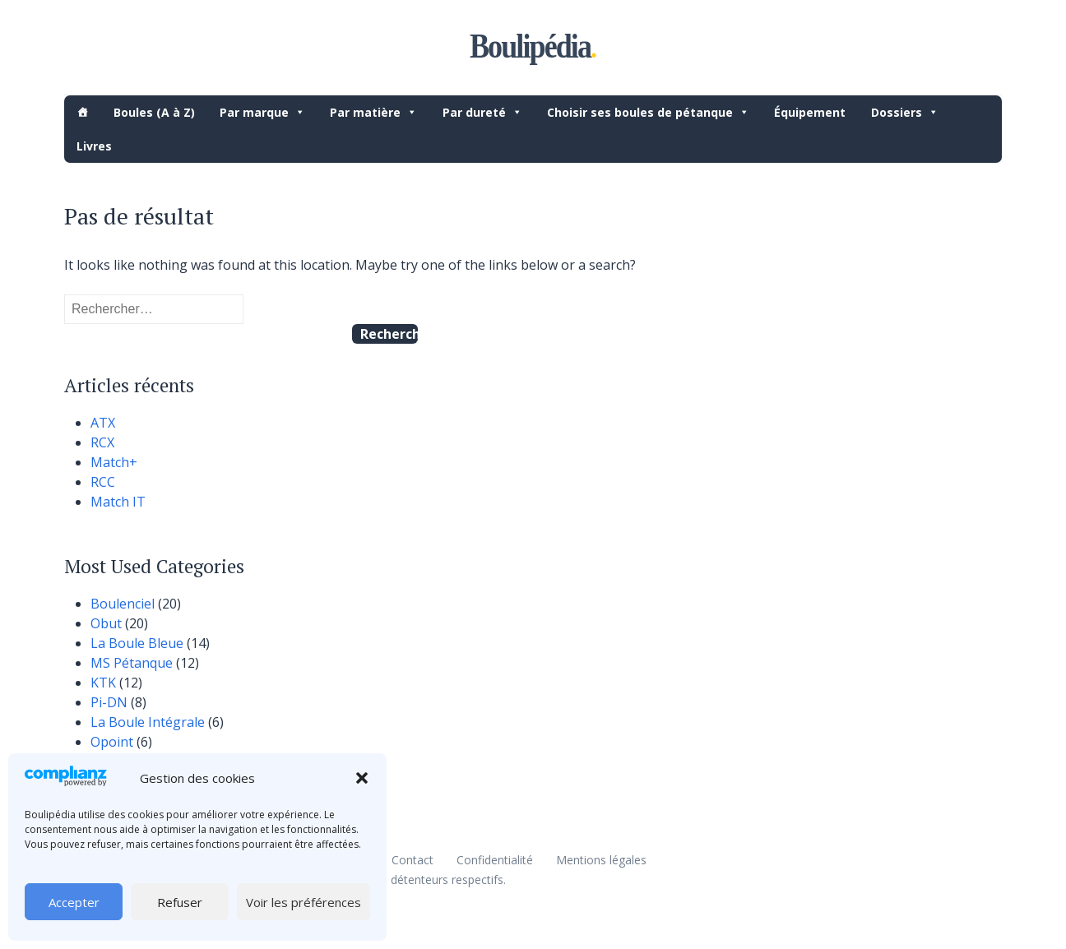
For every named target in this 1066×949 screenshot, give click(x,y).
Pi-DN (108, 702)
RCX (102, 442)
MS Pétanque (131, 663)
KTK (103, 683)
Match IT (118, 502)
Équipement (810, 112)
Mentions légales (601, 860)
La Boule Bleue (136, 643)
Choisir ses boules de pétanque (648, 112)
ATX (102, 423)
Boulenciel (122, 604)
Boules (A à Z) (154, 112)
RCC (102, 482)
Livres (94, 146)
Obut (106, 623)
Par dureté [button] (482, 112)
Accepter (74, 902)
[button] (362, 778)
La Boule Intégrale (147, 722)
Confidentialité (495, 860)
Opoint (111, 742)
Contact (412, 860)
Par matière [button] (373, 112)
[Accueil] (82, 112)
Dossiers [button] (905, 112)
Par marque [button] (262, 112)
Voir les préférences (303, 902)
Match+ (113, 462)
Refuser (179, 902)
